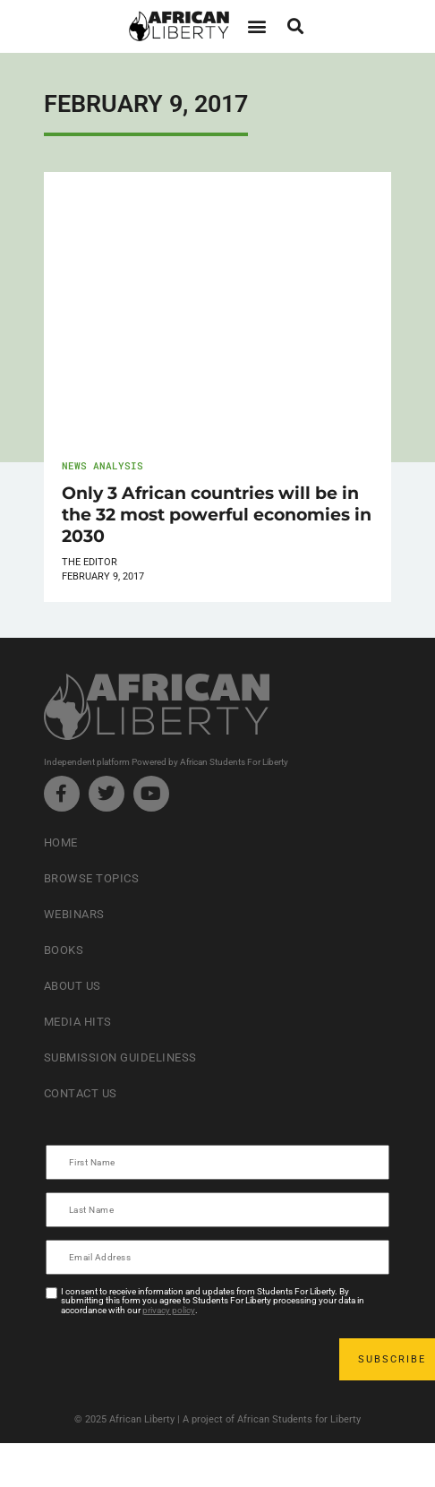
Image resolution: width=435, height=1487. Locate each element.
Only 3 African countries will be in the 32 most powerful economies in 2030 (216, 514)
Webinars (74, 914)
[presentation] (183, 1359)
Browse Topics (92, 878)
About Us (72, 986)
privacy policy (168, 1310)
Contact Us (80, 1093)
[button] (256, 26)
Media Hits (78, 1021)
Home (61, 842)
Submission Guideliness (120, 1057)
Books (64, 950)
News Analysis (102, 465)
